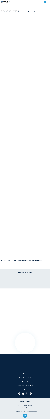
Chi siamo (25, 365)
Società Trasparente (25, 373)
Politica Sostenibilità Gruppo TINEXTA (25, 385)
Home (2, 10)
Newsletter (8, 10)
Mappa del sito (25, 381)
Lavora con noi (25, 362)
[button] (12, 2)
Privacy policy (25, 369)
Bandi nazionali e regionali (25, 358)
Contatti (25, 389)
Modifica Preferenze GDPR (25, 377)
